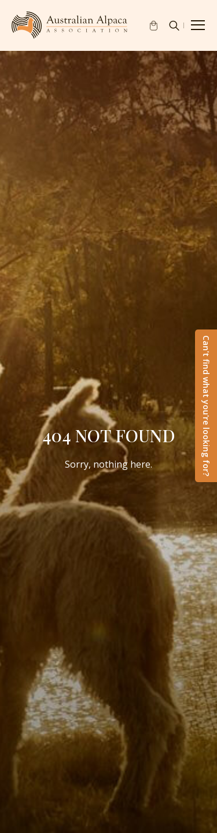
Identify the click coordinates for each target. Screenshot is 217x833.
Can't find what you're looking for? (206, 405)
